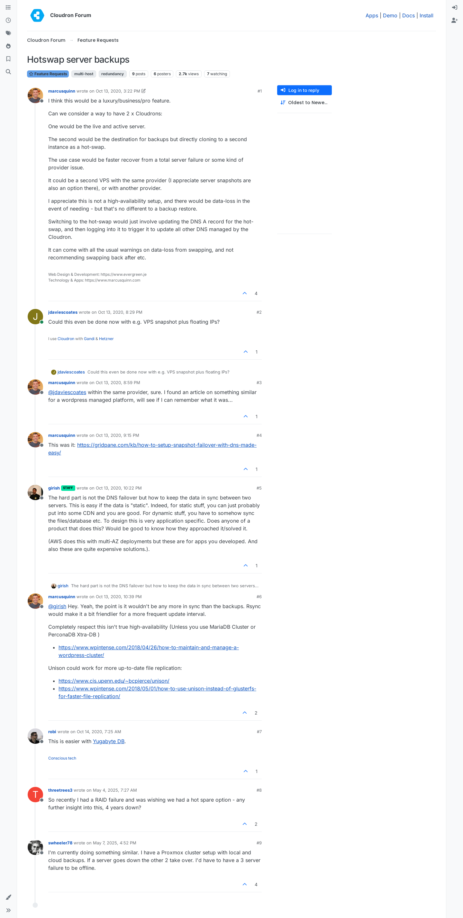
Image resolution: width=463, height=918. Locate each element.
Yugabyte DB (108, 741)
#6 (259, 596)
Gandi (89, 338)
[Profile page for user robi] (35, 736)
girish (54, 488)
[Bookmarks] (8, 59)
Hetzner (106, 338)
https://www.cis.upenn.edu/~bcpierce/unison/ (114, 681)
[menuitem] (454, 8)
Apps (372, 15)
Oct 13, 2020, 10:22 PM (119, 488)
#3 (259, 382)
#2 (259, 312)
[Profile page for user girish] (35, 492)
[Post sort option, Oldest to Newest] (304, 103)
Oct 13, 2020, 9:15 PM (117, 435)
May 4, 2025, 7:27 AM (115, 790)
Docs (408, 15)
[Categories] (8, 8)
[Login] (454, 8)
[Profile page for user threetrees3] (35, 794)
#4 (259, 435)
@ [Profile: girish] (57, 606)
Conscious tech (62, 758)
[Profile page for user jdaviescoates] (35, 316)
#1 (260, 91)
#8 (259, 790)
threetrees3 (60, 790)
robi (52, 731)
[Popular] (8, 46)
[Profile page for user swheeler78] (35, 847)
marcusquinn (61, 91)
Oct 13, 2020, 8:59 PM (118, 382)
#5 (259, 488)
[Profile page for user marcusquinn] (35, 95)
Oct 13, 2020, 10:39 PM (119, 596)
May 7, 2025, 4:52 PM (114, 842)
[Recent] (8, 20)
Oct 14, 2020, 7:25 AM (99, 731)
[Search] (8, 72)
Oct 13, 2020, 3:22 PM (118, 91)
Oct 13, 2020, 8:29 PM (120, 312)
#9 (259, 842)
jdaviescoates (62, 312)
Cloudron (66, 338)
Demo (390, 15)
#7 (259, 731)
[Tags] (8, 33)
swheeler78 (60, 842)
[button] (8, 897)
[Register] (454, 20)
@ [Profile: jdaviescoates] (67, 392)
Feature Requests (48, 73)
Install (426, 15)
